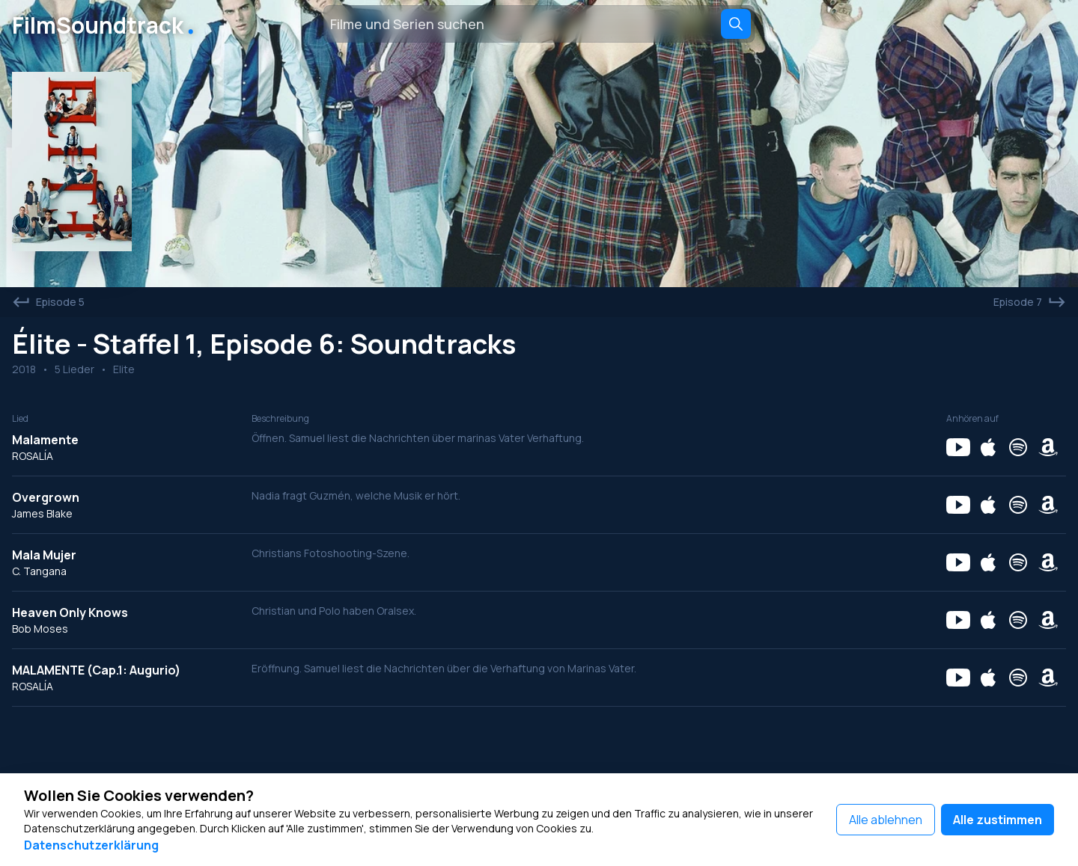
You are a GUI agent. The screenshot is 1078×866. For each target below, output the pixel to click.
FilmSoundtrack (106, 24)
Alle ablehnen (885, 819)
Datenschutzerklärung (91, 845)
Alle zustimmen (997, 819)
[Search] (736, 24)
